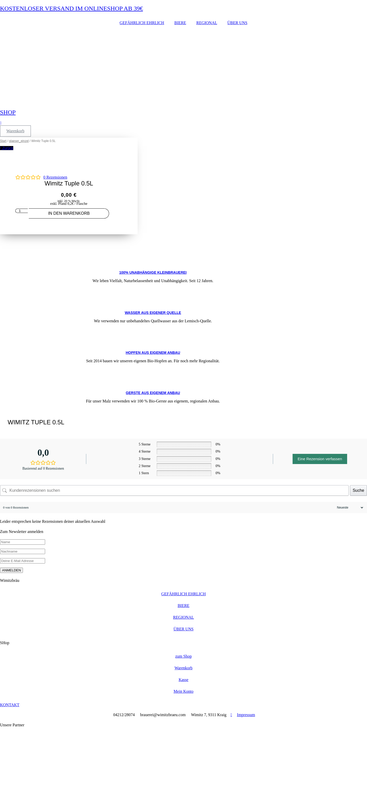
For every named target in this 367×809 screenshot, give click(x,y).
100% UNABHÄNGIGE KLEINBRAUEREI (153, 272)
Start (3, 141)
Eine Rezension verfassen (320, 459)
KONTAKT (9, 705)
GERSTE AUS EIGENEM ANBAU (153, 393)
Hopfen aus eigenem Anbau (153, 353)
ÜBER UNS (237, 23)
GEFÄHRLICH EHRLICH (142, 23)
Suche (358, 490)
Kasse (183, 679)
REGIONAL (206, 23)
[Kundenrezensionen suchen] (174, 490)
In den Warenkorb (69, 213)
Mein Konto (183, 691)
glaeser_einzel (19, 141)
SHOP (8, 112)
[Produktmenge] (21, 211)
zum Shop (183, 656)
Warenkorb (184, 668)
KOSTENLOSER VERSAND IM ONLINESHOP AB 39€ (71, 8)
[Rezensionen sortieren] (349, 507)
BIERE (180, 23)
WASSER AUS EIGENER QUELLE (153, 313)
